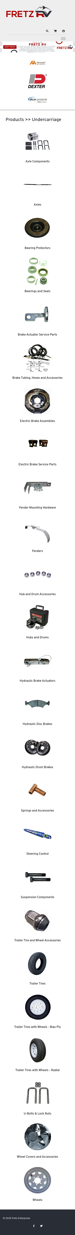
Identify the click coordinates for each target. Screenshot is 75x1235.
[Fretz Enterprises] (29, 13)
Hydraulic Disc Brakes (37, 724)
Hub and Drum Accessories (37, 594)
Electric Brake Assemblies (37, 421)
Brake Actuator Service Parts (37, 335)
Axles (37, 205)
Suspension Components (37, 897)
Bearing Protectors (37, 248)
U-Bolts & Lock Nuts (37, 1114)
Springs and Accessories (37, 811)
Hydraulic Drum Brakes (37, 767)
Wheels (38, 1200)
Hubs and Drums (37, 637)
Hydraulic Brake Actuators (37, 681)
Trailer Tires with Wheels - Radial (37, 1070)
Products (15, 120)
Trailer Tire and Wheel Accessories (37, 940)
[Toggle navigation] (63, 38)
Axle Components (38, 161)
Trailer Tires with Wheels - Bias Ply (37, 1027)
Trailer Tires (37, 984)
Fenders (37, 551)
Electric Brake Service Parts (37, 464)
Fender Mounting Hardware (37, 508)
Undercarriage (46, 120)
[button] (47, 31)
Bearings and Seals (37, 291)
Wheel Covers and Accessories (37, 1157)
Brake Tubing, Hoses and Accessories (37, 378)
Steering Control (37, 854)
